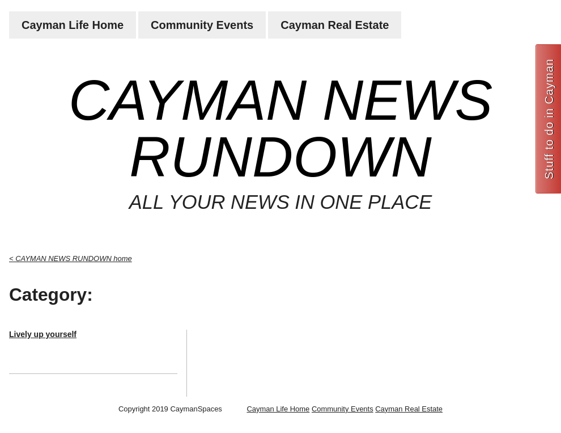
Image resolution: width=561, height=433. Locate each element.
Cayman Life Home (73, 25)
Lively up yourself (42, 334)
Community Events (202, 25)
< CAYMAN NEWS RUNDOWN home (70, 258)
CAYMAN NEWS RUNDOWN (280, 128)
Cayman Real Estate (334, 25)
